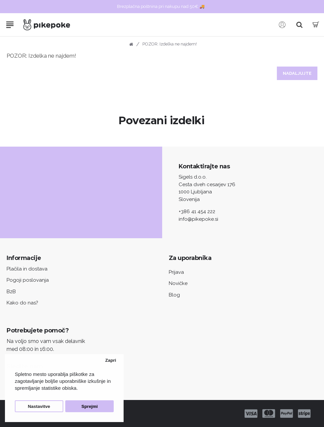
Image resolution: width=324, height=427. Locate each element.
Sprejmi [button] (89, 406)
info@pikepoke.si (198, 219)
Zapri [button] (110, 360)
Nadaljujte (297, 73)
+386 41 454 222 (197, 211)
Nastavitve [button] (39, 406)
